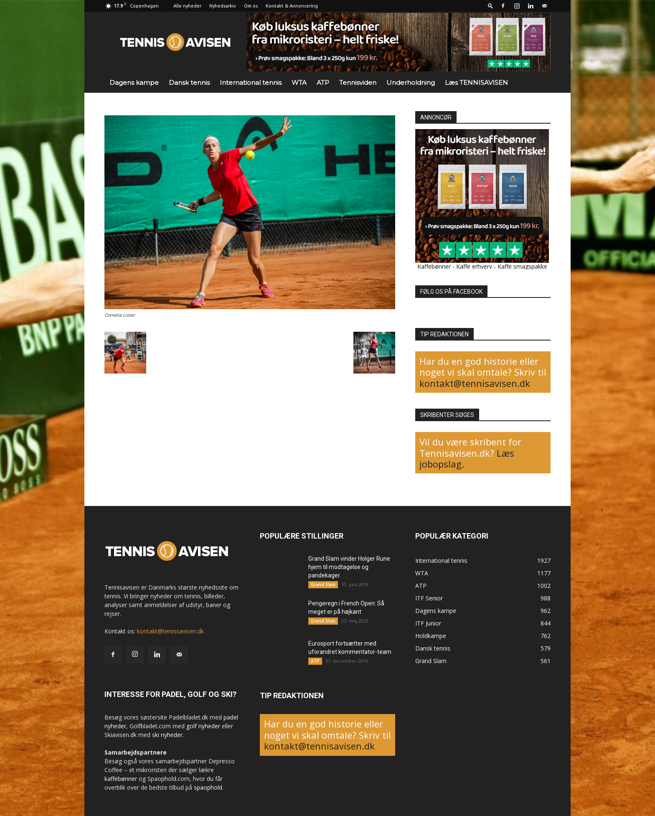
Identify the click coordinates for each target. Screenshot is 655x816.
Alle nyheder (187, 5)
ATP (323, 82)
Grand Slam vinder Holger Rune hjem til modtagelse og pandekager (349, 567)
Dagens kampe (134, 82)
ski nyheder (167, 735)
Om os (251, 5)
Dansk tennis (189, 82)
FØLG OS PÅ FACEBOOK (451, 291)
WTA (299, 82)
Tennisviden (357, 82)
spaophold (208, 787)
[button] (490, 6)
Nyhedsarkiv (222, 5)
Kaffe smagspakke (522, 266)
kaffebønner (120, 779)
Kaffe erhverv (474, 266)
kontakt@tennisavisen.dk (474, 383)
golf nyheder (203, 726)
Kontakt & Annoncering (292, 5)
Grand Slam (323, 584)
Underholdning (410, 82)
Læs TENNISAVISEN (476, 82)
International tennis (251, 82)
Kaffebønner (434, 266)
